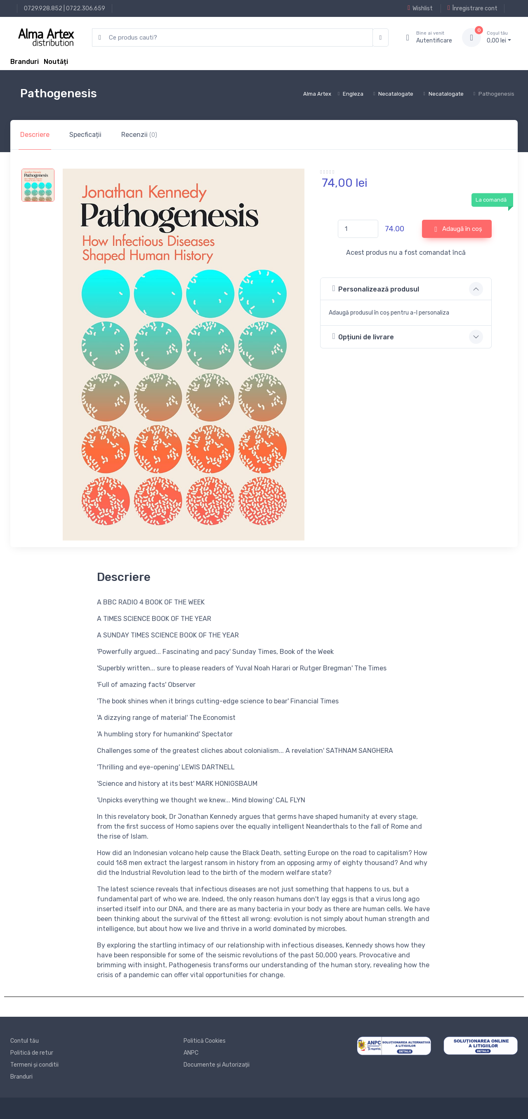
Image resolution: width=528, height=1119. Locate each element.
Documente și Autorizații (217, 1064)
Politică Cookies (205, 1040)
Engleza (353, 94)
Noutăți (56, 62)
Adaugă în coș (459, 229)
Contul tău (24, 1040)
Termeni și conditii (34, 1064)
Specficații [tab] (85, 135)
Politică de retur (31, 1052)
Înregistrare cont (472, 8)
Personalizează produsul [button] (375, 288)
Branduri (24, 62)
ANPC (191, 1052)
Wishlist (420, 8)
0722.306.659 (85, 8)
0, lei (499, 37)
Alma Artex (317, 94)
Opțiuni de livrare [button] (363, 336)
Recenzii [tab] (139, 135)
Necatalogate (395, 94)
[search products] (232, 37)
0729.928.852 (43, 8)
